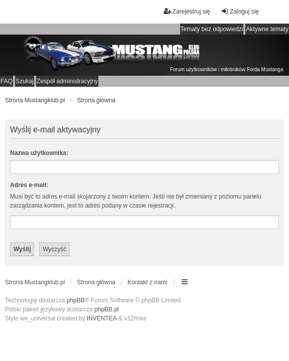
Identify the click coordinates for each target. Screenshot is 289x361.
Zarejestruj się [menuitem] (187, 11)
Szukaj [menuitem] (25, 81)
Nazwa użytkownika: (39, 152)
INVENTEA (102, 318)
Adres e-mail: (29, 185)
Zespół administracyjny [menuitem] (67, 81)
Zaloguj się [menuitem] (240, 11)
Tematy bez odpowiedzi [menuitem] (212, 29)
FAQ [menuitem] (7, 81)
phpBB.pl (106, 309)
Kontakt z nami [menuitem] (147, 282)
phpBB (76, 300)
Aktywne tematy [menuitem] (267, 29)
